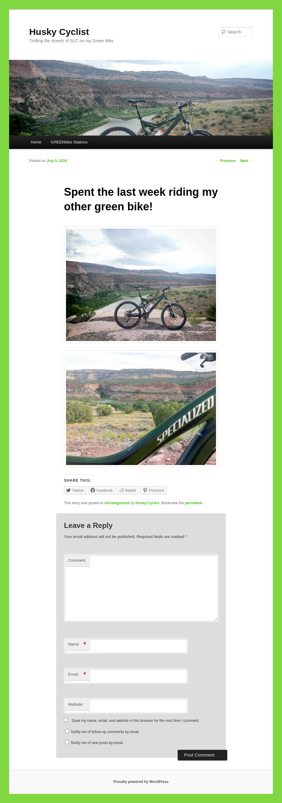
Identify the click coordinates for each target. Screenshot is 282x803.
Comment (76, 560)
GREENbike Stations (69, 142)
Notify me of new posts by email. (97, 743)
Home (36, 142)
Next (246, 161)
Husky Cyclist (59, 32)
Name (77, 644)
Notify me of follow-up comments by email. (105, 732)
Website (75, 704)
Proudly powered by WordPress (141, 782)
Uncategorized (117, 503)
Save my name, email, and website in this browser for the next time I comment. (136, 721)
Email (77, 674)
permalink (193, 503)
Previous (226, 161)
